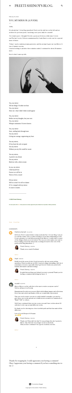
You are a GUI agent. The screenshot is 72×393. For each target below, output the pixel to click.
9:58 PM (32, 269)
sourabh (17, 283)
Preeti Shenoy (25, 246)
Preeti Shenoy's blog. (34, 5)
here (19, 204)
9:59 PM (32, 318)
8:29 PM (23, 283)
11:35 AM (21, 258)
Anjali (16, 258)
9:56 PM (32, 246)
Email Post (16, 222)
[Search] (62, 5)
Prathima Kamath (20, 232)
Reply (16, 254)
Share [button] (10, 222)
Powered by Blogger (36, 384)
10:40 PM (29, 232)
